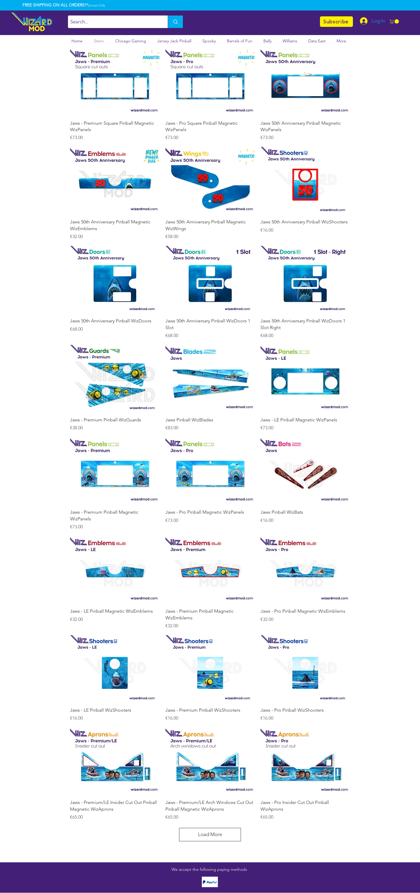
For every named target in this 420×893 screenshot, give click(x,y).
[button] (394, 21)
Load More (210, 834)
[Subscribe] (336, 21)
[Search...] (112, 21)
